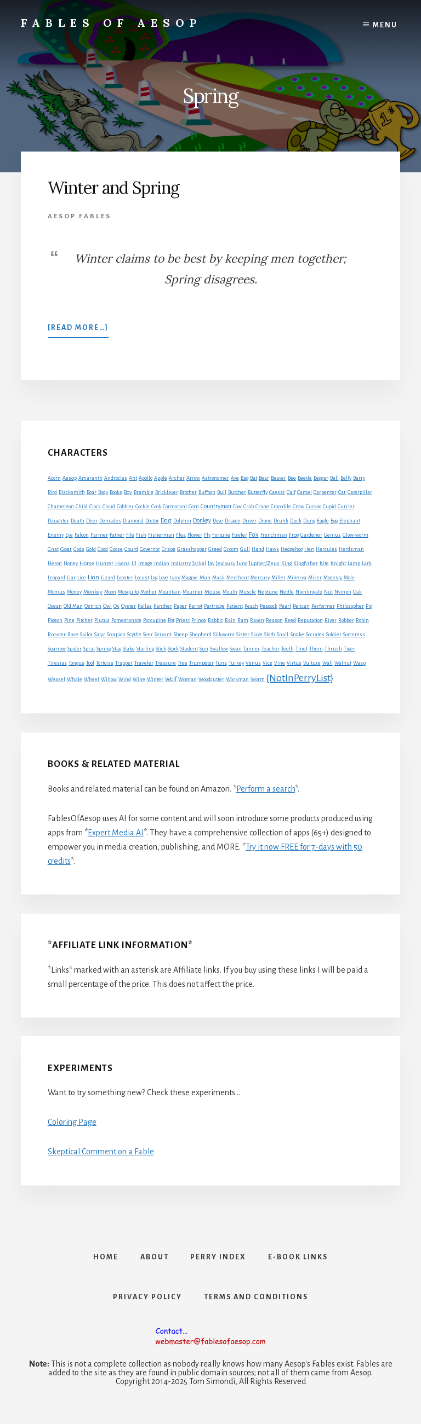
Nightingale (308, 592)
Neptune (268, 592)
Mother (148, 592)
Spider (74, 649)
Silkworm (224, 634)
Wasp (359, 663)
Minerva (296, 577)
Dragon (233, 521)
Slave (257, 634)
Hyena (122, 563)
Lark (367, 563)
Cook (156, 506)
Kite (324, 563)
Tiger (349, 649)
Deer (92, 521)
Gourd (131, 549)
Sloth (269, 634)
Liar (71, 577)
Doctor (152, 521)
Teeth (287, 649)
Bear (264, 478)
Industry (181, 563)
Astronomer (215, 478)
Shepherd (200, 634)
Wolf (171, 679)
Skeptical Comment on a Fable (101, 1151)
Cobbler (125, 506)
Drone (265, 521)
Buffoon (206, 492)
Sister (242, 634)
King (286, 563)
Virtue (294, 663)
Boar (91, 492)
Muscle (247, 592)
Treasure (165, 663)
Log (154, 577)
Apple (160, 478)
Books (116, 492)
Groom (231, 549)
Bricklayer (166, 492)
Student (189, 649)
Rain (230, 620)
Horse (86, 563)
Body (103, 492)
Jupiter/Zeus (264, 563)
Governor (150, 549)
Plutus (102, 620)
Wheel (91, 679)
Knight (338, 563)
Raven (257, 620)
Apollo (145, 478)
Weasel (56, 679)
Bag (244, 478)
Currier (346, 506)
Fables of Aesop (111, 23)
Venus (253, 663)
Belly (345, 478)
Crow (298, 506)
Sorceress (354, 634)
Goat (66, 549)
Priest (183, 620)
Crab (248, 506)
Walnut (342, 663)
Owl (107, 606)
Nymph (342, 592)
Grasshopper (192, 549)
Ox (116, 606)
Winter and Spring (113, 187)
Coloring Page (72, 1122)
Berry (359, 478)
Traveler (143, 663)
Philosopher (350, 606)
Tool (90, 663)
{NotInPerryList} (299, 677)
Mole (349, 577)
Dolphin (182, 521)
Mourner (193, 592)
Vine (279, 663)
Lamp (354, 563)
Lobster (125, 577)
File (130, 535)
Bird (52, 492)
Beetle (305, 478)
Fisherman (161, 535)
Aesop (69, 478)
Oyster (128, 606)
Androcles (115, 478)
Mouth (230, 592)
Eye (69, 535)
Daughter (58, 521)
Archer (177, 478)
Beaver (278, 478)
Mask (218, 577)
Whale (74, 679)
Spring (103, 649)
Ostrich (92, 606)
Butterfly (258, 492)
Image (145, 563)
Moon (110, 592)
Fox (254, 534)
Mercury (260, 577)
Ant (133, 478)
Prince (198, 620)
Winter (155, 679)
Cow (237, 506)
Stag (116, 649)
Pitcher (84, 620)
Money (74, 592)
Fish (141, 535)
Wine (139, 679)
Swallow (219, 649)
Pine (69, 620)
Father (117, 535)
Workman (237, 679)
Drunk (281, 521)
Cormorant (175, 506)
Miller (278, 577)
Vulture (312, 663)
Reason (274, 620)
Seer (148, 634)
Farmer (99, 535)
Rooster (57, 634)
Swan (236, 649)
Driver (249, 521)
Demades (110, 521)
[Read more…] (78, 330)
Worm (258, 679)
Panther (162, 606)
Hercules (326, 549)
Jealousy (225, 563)
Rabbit (215, 620)
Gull (245, 549)
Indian (161, 563)
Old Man (73, 606)
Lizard (108, 577)
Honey (71, 563)
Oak (357, 592)
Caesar (277, 492)
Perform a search (265, 788)
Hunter (104, 563)
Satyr (99, 634)
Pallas (145, 606)
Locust (142, 577)
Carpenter (325, 492)
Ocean (55, 606)
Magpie (189, 577)
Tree (182, 663)
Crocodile (281, 506)
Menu (385, 25)
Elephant (349, 521)
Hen (309, 549)
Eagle (323, 521)
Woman (187, 679)
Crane (262, 506)
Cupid (329, 506)
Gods (78, 549)
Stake (129, 649)
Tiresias (57, 663)
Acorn (54, 478)
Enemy (56, 535)
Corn (194, 506)
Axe (235, 478)
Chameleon (61, 506)
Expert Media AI (116, 832)
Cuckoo (313, 506)
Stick (161, 649)
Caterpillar (360, 492)
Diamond (133, 521)
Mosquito (128, 592)
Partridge (214, 606)
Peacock (268, 606)
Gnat (53, 549)
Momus (56, 592)
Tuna (221, 663)
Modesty (332, 577)
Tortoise (104, 663)
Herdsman (351, 549)
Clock (95, 506)
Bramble (143, 492)
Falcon (82, 535)
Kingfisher (305, 563)
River (331, 620)
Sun (204, 649)
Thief (301, 649)
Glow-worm (355, 535)
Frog (294, 535)
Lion (93, 577)
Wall (327, 663)
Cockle (142, 506)
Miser (315, 577)
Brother (188, 492)
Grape (168, 549)
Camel (304, 492)
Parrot (195, 606)
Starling (145, 649)
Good (103, 549)
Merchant (237, 577)
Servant (163, 634)
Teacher (270, 649)
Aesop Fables (79, 216)
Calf (291, 492)
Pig (369, 606)
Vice (267, 663)
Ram (242, 620)
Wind (124, 679)
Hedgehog (292, 549)
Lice (81, 577)
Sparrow (57, 649)
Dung (309, 521)
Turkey (236, 663)
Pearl (285, 606)
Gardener (311, 535)
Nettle (287, 592)
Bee (292, 478)
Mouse (212, 592)
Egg (334, 521)
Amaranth (90, 478)
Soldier (334, 634)
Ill (134, 563)
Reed (290, 620)
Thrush (333, 649)
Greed (215, 549)
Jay (211, 563)
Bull (221, 492)
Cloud (109, 506)
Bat (253, 478)
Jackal (199, 563)
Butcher (237, 492)
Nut (328, 592)
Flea (181, 535)
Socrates (315, 634)
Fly (207, 535)
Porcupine (154, 620)
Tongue (76, 663)
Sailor (86, 634)
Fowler (239, 535)
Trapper (124, 663)
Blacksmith (72, 492)
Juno (242, 563)
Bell (334, 478)
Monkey (93, 592)
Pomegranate (126, 620)
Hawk (272, 549)
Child (82, 506)
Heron (55, 563)
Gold (91, 549)
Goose (116, 549)
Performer (323, 606)
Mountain (169, 592)
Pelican (301, 606)
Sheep (180, 634)
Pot (171, 620)
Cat (342, 492)
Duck (295, 521)
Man (205, 577)
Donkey (202, 520)
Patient (234, 606)
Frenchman (273, 535)
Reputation (310, 620)
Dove (218, 521)
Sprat (89, 649)
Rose (72, 634)
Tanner (251, 649)
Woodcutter (211, 679)
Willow (109, 679)
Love (163, 577)
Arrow (193, 478)
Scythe (134, 634)
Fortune (221, 535)
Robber (346, 620)
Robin (362, 620)
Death (77, 521)
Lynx (175, 577)
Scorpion (116, 634)
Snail (282, 634)
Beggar (321, 478)
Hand (258, 549)
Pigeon (55, 620)
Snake (297, 634)
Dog (166, 520)
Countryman (216, 506)
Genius (332, 535)
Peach (251, 606)
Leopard (56, 577)
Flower (194, 535)
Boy (128, 492)
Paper (180, 606)
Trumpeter (201, 663)
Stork (173, 649)
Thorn (316, 649)
